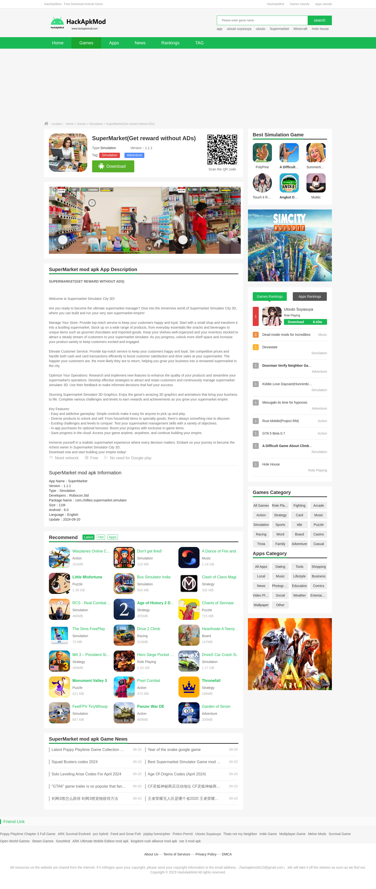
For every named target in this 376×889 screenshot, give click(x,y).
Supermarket (279, 29)
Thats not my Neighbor (240, 834)
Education (299, 586)
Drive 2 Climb (148, 629)
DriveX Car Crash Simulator (221, 655)
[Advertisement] (188, 84)
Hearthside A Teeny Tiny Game (221, 629)
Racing (261, 534)
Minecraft (300, 29)
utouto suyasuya (239, 29)
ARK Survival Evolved (74, 834)
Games (86, 43)
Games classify (299, 4)
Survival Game (340, 834)
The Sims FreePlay (88, 629)
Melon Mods (317, 834)
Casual (318, 544)
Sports (280, 525)
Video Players (261, 595)
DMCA (227, 854)
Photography (280, 586)
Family (280, 544)
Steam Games (42, 841)
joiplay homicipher (156, 834)
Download (112, 166)
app (219, 29)
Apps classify (323, 4)
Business (319, 576)
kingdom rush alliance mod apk (154, 841)
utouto (260, 29)
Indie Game (268, 834)
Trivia (261, 544)
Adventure (134, 155)
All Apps (261, 567)
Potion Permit (183, 834)
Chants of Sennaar (218, 603)
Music (318, 515)
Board (299, 534)
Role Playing (280, 505)
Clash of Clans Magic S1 (221, 577)
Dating (280, 567)
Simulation (96, 124)
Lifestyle (299, 576)
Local (261, 576)
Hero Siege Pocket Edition (156, 655)
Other (280, 605)
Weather (299, 595)
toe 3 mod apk (190, 841)
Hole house (321, 29)
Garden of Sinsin (216, 706)
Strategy (280, 515)
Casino (318, 534)
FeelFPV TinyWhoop (90, 706)
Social (280, 595)
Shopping (318, 567)
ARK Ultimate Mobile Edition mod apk (100, 841)
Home (58, 43)
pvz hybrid (100, 834)
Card (299, 515)
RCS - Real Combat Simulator (91, 603)
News (140, 43)
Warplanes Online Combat (91, 551)
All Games (261, 505)
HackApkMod (275, 4)
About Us (151, 854)
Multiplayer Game (292, 834)
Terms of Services (177, 854)
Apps (114, 43)
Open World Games (14, 841)
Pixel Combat (148, 681)
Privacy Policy (205, 854)
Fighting (300, 505)
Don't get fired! (149, 551)
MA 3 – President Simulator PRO (91, 655)
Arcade (318, 505)
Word (280, 534)
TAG (199, 43)
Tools (300, 567)
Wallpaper (261, 605)
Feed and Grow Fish (126, 834)
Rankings (170, 43)
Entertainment (318, 595)
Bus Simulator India (153, 577)
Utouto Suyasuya (298, 309)
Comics (318, 586)
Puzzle (319, 525)
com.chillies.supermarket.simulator (101, 500)
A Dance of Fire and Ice (221, 551)
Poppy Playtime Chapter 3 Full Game (27, 834)
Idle (299, 525)
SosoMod (63, 841)
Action (261, 515)
